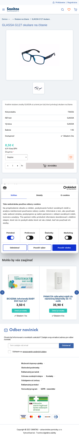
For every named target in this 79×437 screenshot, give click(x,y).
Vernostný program (29, 389)
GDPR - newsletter (48, 389)
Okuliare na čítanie (22, 19)
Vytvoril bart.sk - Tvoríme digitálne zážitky (39, 433)
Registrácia (72, 3)
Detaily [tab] (39, 195)
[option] (20, 303)
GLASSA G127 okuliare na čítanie (42, 19)
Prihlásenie (60, 3)
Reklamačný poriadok (30, 372)
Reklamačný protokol (30, 385)
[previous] (2, 292)
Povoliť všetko (64, 248)
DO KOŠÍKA (50, 165)
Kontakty (49, 376)
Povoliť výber (39, 248)
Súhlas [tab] (14, 195)
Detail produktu (21, 311)
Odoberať (66, 345)
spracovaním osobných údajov (35, 352)
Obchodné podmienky (30, 368)
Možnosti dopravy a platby (32, 363)
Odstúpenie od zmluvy (30, 380)
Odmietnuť (15, 248)
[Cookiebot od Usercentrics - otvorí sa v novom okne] (65, 188)
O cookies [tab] (65, 195)
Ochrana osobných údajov (32, 376)
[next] (76, 292)
